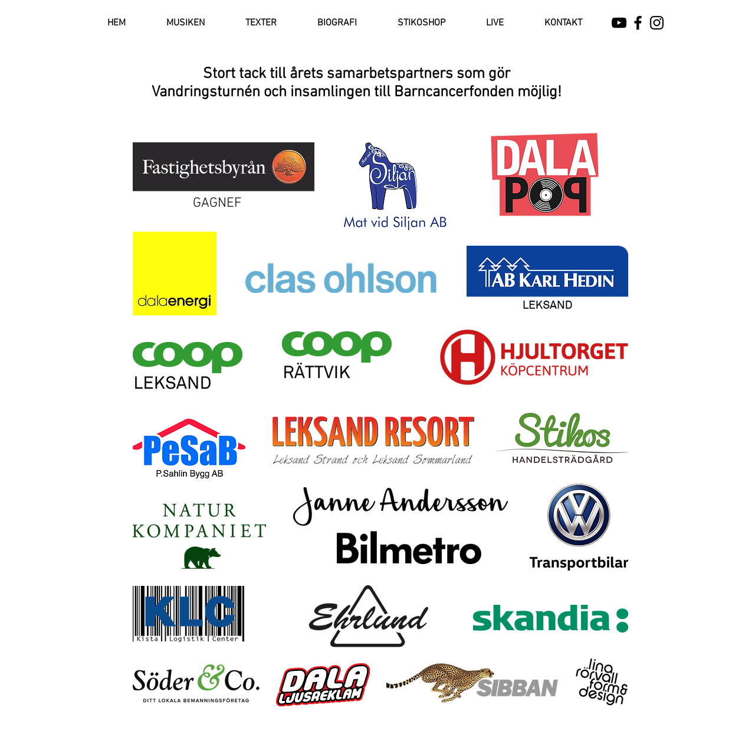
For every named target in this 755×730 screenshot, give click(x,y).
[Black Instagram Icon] (657, 23)
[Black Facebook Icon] (638, 23)
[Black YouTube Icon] (619, 23)
